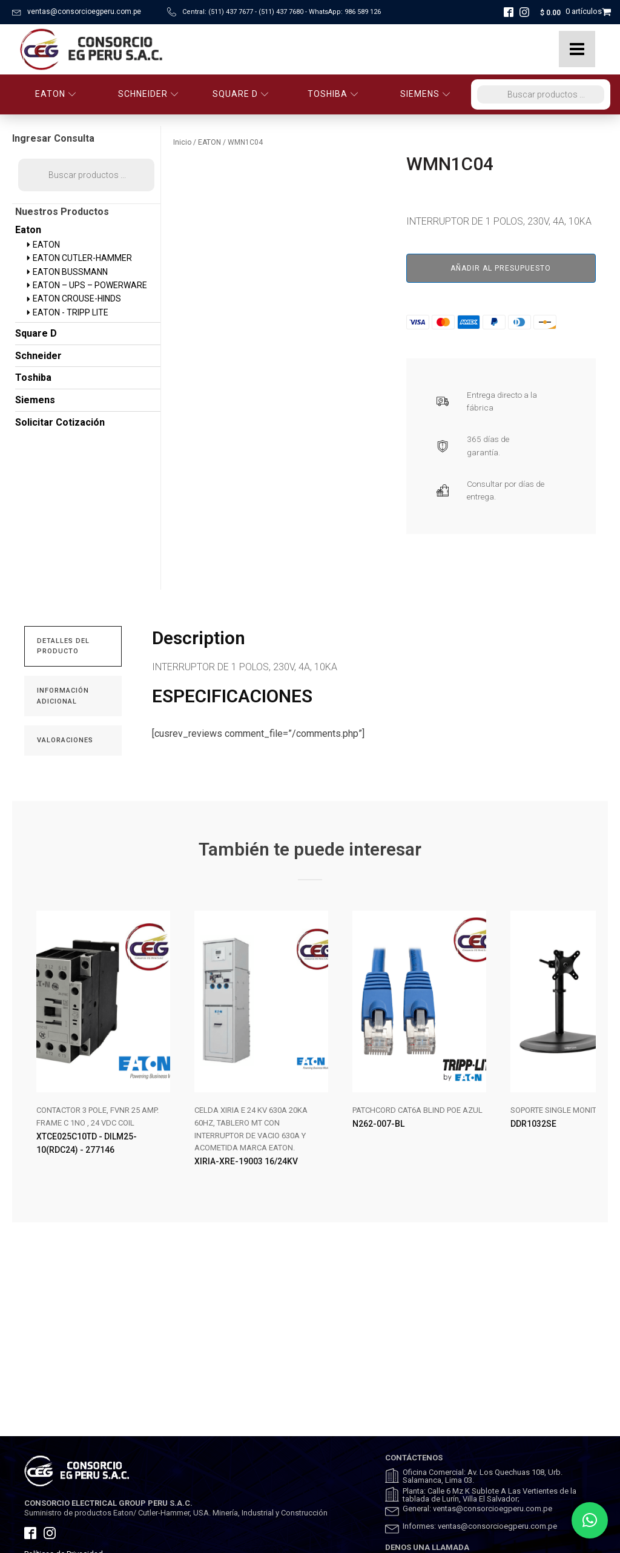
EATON (55, 94)
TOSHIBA (333, 94)
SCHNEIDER (148, 94)
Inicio (182, 142)
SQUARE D (241, 94)
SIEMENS (425, 94)
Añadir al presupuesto (500, 268)
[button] (590, 1520)
